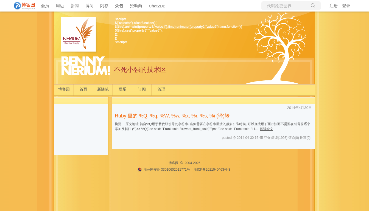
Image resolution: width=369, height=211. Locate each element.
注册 (333, 5)
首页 (83, 89)
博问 (89, 5)
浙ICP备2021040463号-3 (212, 169)
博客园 (64, 89)
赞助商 (136, 5)
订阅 (142, 89)
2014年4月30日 (299, 108)
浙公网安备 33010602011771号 (163, 169)
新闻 (75, 5)
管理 (161, 89)
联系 (122, 89)
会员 (45, 5)
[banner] (22, 6)
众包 (119, 5)
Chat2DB (157, 6)
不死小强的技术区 (140, 69)
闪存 (104, 5)
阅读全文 (266, 129)
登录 (346, 5)
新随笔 (103, 89)
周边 (60, 5)
